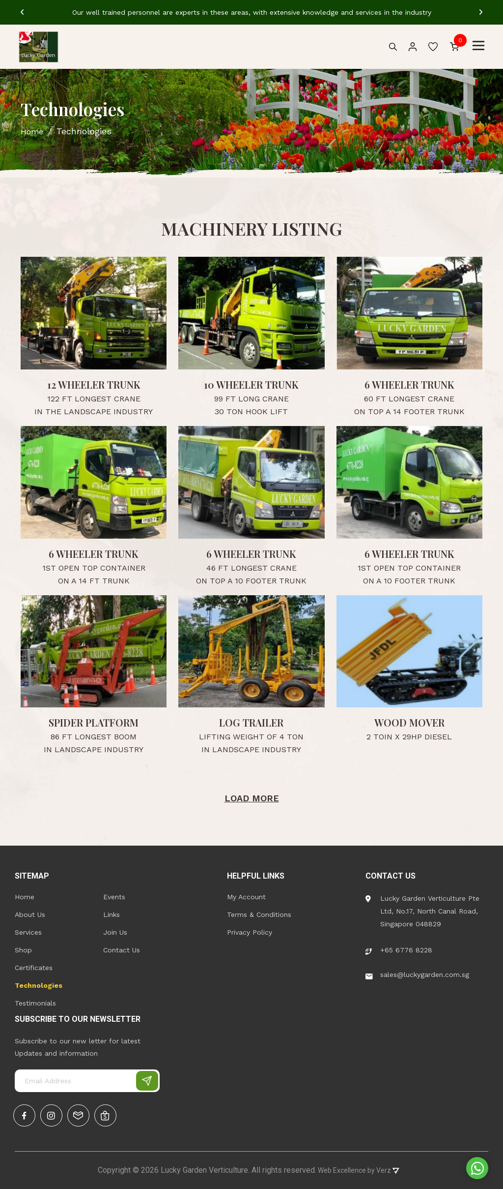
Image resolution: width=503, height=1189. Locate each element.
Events (114, 897)
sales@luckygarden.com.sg (417, 974)
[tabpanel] (251, 12)
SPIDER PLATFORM (94, 722)
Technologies (38, 985)
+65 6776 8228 (398, 950)
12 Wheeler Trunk (93, 384)
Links (111, 914)
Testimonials (35, 1003)
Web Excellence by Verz (357, 1170)
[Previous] (22, 12)
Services (28, 932)
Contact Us (121, 950)
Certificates (34, 968)
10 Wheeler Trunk (251, 384)
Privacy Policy (249, 932)
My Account (246, 897)
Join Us (115, 932)
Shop (23, 950)
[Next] (480, 12)
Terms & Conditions (259, 914)
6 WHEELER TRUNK (251, 553)
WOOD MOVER (409, 722)
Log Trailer (251, 722)
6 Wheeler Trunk (409, 384)
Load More (251, 798)
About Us (30, 914)
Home (24, 897)
